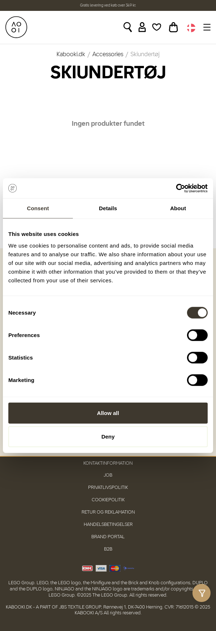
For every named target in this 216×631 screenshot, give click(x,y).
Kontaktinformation (108, 463)
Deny (108, 436)
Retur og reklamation (108, 512)
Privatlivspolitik (108, 487)
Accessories (107, 55)
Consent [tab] (38, 208)
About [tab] (178, 208)
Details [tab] (108, 208)
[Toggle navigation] (206, 27)
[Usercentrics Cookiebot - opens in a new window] (176, 188)
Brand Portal (108, 537)
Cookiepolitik (108, 500)
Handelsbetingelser (108, 524)
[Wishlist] (156, 27)
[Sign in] (142, 27)
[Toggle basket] (173, 27)
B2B (108, 549)
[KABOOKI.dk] (16, 27)
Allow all (108, 413)
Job (108, 475)
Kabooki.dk (71, 55)
